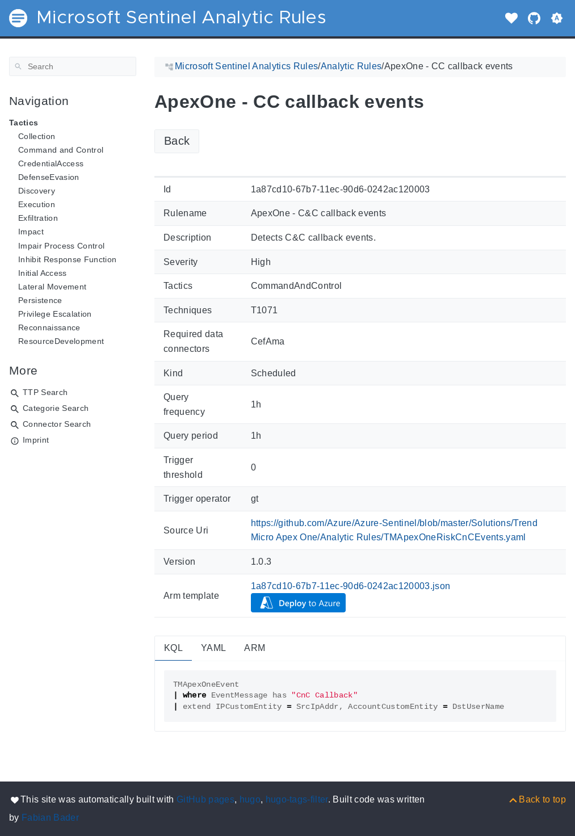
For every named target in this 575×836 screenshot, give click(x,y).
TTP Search (45, 392)
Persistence (40, 300)
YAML (213, 648)
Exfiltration (38, 217)
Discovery (36, 190)
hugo (250, 799)
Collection (36, 136)
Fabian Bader (50, 817)
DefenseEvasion (48, 177)
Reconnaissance (49, 327)
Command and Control (60, 149)
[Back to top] (536, 799)
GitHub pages (205, 799)
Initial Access (42, 273)
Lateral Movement (52, 286)
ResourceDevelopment (61, 341)
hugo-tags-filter (297, 799)
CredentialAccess (50, 163)
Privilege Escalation (55, 313)
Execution (36, 204)
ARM (254, 648)
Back (177, 141)
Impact (31, 231)
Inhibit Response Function (67, 259)
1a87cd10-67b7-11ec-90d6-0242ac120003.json (351, 586)
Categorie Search (56, 408)
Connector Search (57, 423)
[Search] (72, 66)
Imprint (36, 439)
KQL (173, 648)
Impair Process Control (61, 245)
